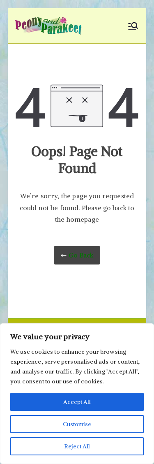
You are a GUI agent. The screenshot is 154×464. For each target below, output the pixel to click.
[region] (77, 393)
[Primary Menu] (133, 26)
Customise (77, 424)
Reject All (77, 446)
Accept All (77, 402)
